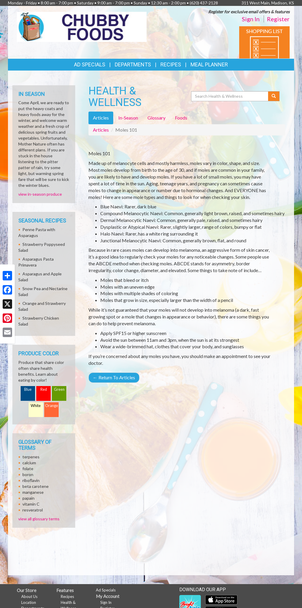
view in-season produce (40, 194)
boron (27, 474)
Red (43, 389)
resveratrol (32, 509)
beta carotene (35, 486)
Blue (28, 389)
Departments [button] (133, 64)
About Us (29, 596)
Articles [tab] (101, 117)
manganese (33, 492)
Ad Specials (89, 64)
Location (28, 602)
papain (28, 498)
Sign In (251, 18)
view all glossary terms (39, 518)
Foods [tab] (181, 117)
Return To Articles (114, 377)
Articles (101, 130)
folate (27, 468)
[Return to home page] (82, 26)
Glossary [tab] (156, 117)
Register (278, 18)
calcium (29, 462)
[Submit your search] (274, 96)
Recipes (170, 64)
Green (59, 389)
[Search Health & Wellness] (230, 96)
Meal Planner (209, 64)
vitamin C (31, 503)
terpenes (31, 456)
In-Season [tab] (128, 117)
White (36, 405)
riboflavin (31, 480)
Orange (51, 405)
